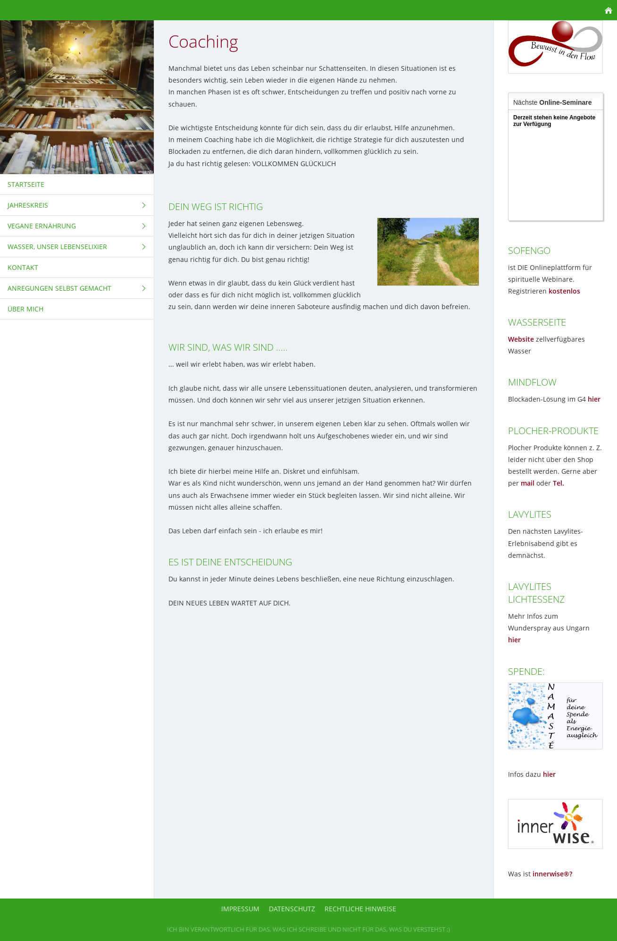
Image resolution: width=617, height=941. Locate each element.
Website (521, 339)
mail (527, 483)
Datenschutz (292, 908)
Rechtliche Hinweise (360, 908)
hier (594, 399)
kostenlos (564, 290)
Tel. (558, 483)
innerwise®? (552, 873)
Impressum (240, 908)
